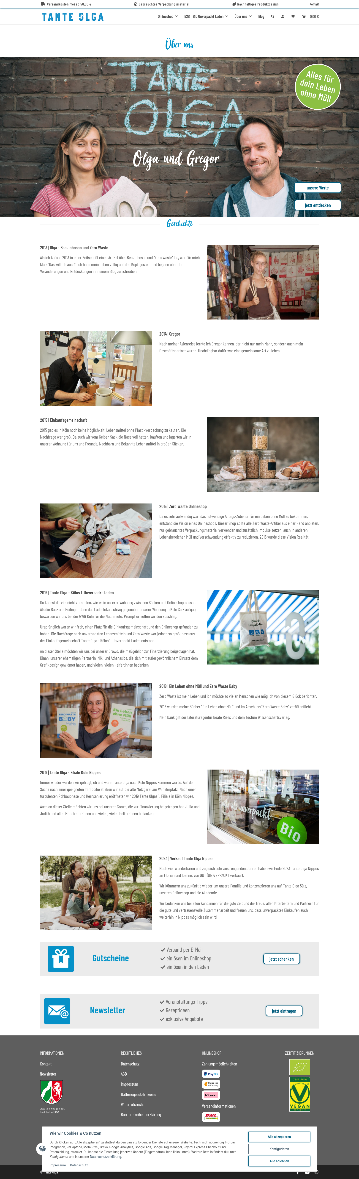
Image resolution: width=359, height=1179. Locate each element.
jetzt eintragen (284, 1011)
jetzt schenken (281, 959)
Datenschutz (79, 1165)
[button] (283, 16)
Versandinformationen (219, 1106)
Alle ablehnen (279, 1161)
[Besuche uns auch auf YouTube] (307, 1172)
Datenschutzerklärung (105, 1157)
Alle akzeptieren (279, 1137)
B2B (187, 16)
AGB (124, 1073)
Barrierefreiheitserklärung (141, 1114)
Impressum (58, 1165)
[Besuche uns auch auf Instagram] (316, 1172)
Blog (261, 16)
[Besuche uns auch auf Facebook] (297, 1172)
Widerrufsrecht (132, 1104)
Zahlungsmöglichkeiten (219, 1063)
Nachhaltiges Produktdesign (255, 4)
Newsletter (48, 1073)
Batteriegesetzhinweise (138, 1094)
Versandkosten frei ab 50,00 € (66, 4)
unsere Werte (318, 187)
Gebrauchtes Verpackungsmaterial (161, 4)
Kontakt (314, 4)
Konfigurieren (279, 1149)
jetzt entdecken (318, 205)
